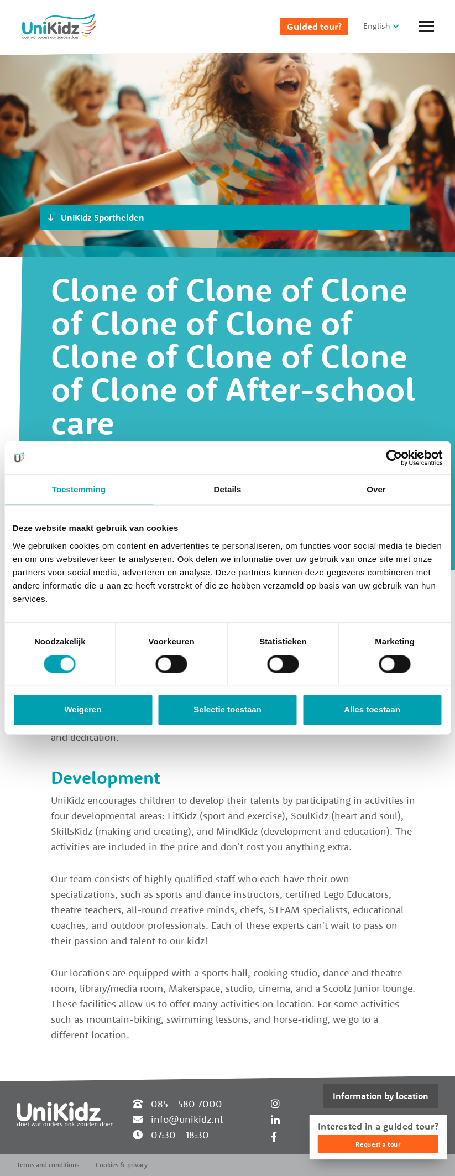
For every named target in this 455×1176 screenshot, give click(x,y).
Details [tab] (228, 489)
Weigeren (82, 710)
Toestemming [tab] (79, 489)
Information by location (380, 1095)
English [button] (376, 25)
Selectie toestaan (227, 710)
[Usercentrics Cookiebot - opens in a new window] (394, 457)
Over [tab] (376, 489)
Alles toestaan (372, 710)
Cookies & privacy (122, 1165)
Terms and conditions (48, 1165)
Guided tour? (314, 26)
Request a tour (377, 1144)
